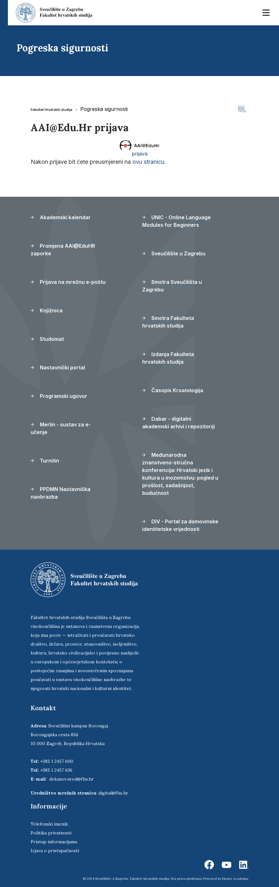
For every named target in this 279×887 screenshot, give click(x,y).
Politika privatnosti (51, 833)
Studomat (47, 339)
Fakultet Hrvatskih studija (51, 110)
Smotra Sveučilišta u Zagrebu (172, 286)
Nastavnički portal (58, 367)
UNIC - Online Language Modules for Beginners (176, 221)
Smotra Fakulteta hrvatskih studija (168, 322)
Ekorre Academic (235, 879)
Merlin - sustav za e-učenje (61, 428)
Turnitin (45, 460)
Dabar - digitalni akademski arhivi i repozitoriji (178, 423)
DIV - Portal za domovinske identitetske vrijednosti (180, 525)
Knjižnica (47, 310)
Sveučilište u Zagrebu (173, 253)
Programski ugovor (59, 396)
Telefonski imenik (49, 824)
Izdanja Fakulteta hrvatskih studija (168, 358)
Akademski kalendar (61, 217)
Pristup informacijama (54, 842)
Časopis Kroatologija (172, 390)
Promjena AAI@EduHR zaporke (63, 250)
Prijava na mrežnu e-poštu (68, 282)
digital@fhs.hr (113, 793)
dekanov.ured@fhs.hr (71, 779)
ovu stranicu (148, 161)
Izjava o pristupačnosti (55, 850)
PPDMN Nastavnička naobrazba (60, 493)
